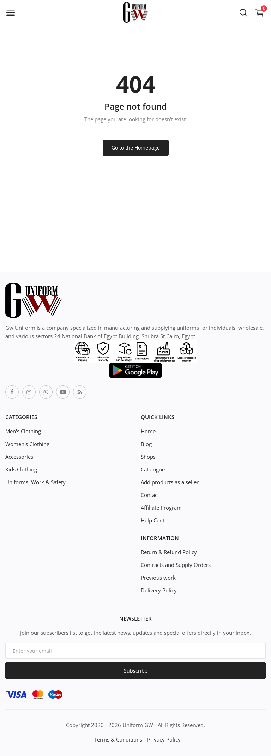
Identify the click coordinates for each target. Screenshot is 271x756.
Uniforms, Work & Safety (35, 482)
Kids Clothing (21, 469)
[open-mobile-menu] (10, 12)
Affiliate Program (161, 507)
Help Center (155, 520)
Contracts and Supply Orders (176, 564)
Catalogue (153, 469)
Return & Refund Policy (169, 552)
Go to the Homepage (136, 147)
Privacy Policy (164, 739)
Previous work (158, 577)
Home (148, 431)
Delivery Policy (159, 590)
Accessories (19, 456)
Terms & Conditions (118, 739)
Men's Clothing (23, 431)
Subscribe (135, 670)
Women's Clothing (27, 443)
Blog (146, 443)
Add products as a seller (170, 482)
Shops (148, 456)
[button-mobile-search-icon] (243, 12)
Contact (150, 494)
